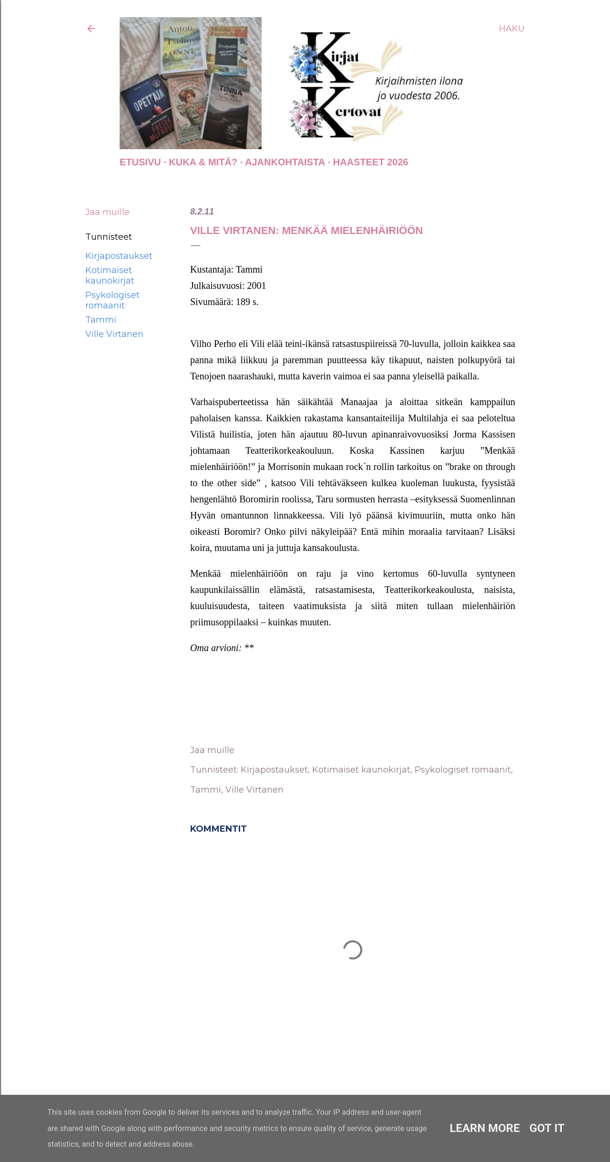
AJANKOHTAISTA (285, 162)
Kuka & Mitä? (203, 162)
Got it (547, 1128)
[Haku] (512, 28)
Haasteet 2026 (370, 162)
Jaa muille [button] (107, 212)
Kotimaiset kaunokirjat (109, 275)
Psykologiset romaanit (112, 300)
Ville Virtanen (114, 334)
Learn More (484, 1128)
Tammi (100, 320)
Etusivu (140, 162)
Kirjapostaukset (118, 256)
